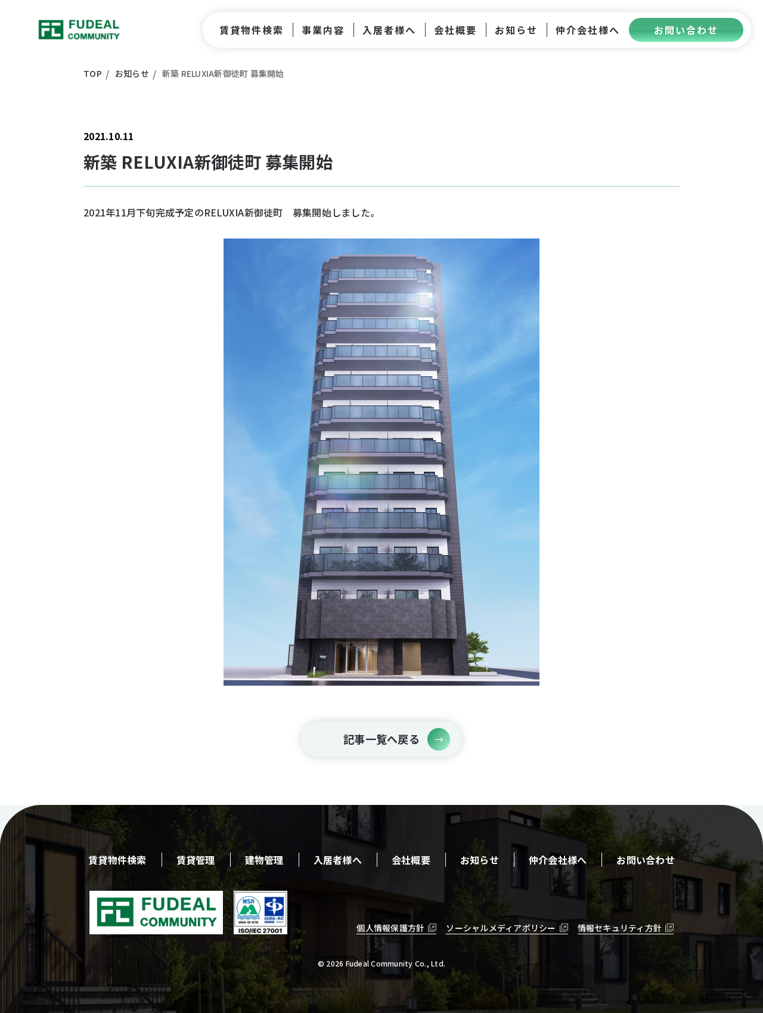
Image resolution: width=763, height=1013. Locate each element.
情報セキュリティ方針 (620, 928)
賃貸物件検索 (117, 860)
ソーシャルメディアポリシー (501, 928)
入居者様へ (338, 860)
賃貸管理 (195, 860)
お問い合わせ (645, 860)
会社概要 (411, 860)
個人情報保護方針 (390, 928)
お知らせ (479, 860)
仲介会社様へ (558, 860)
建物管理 (264, 860)
